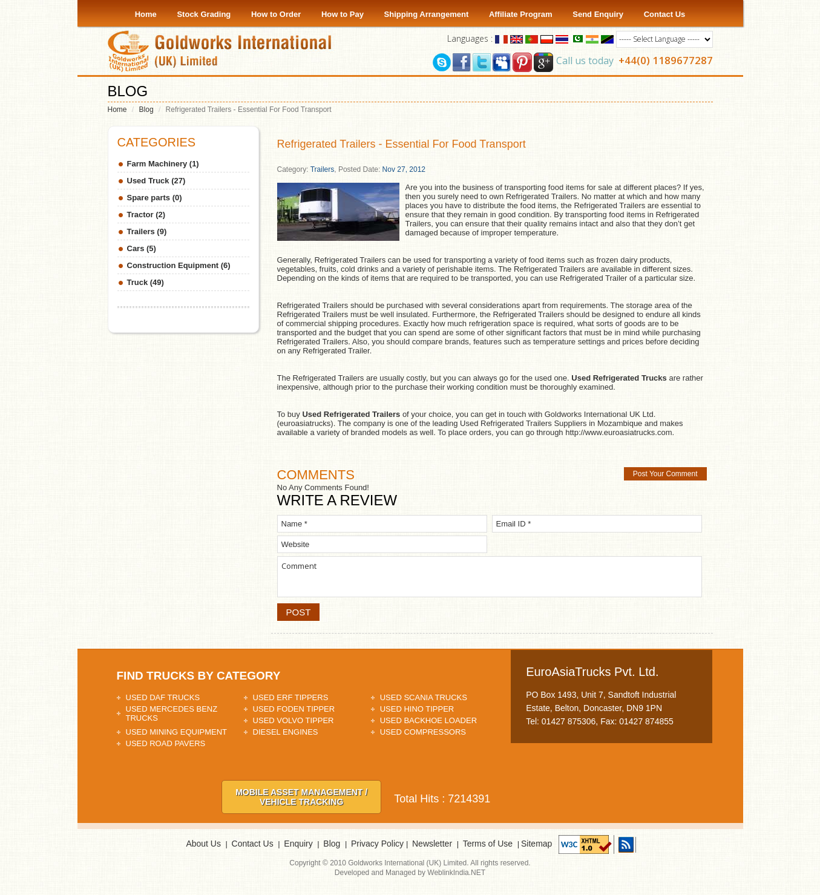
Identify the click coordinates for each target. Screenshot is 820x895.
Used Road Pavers (166, 743)
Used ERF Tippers (291, 697)
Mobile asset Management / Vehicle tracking (301, 797)
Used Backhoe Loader (428, 720)
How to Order (276, 14)
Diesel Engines (285, 731)
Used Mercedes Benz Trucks (172, 713)
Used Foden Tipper (294, 708)
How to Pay (342, 14)
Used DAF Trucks (163, 697)
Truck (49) (145, 282)
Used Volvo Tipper (293, 720)
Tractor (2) (146, 214)
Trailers (322, 169)
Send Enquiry (597, 14)
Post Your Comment (665, 474)
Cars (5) (141, 248)
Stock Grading (204, 14)
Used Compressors (423, 731)
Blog (146, 109)
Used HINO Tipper (417, 708)
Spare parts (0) (154, 197)
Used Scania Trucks (423, 697)
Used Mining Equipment (177, 731)
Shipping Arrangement (426, 14)
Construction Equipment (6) (179, 265)
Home (146, 14)
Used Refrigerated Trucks (619, 377)
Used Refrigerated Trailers (351, 414)
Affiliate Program (521, 14)
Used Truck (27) (156, 180)
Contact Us (665, 14)
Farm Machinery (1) (163, 163)
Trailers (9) (147, 231)
